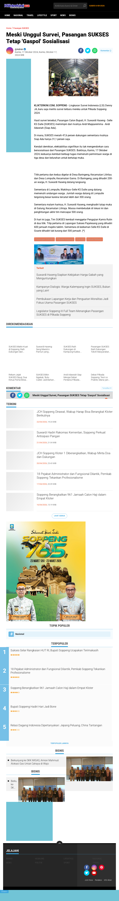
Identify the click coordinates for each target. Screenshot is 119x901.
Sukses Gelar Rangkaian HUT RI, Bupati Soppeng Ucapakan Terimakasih (60, 653)
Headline (39, 859)
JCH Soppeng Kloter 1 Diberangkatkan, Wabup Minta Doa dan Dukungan (70, 457)
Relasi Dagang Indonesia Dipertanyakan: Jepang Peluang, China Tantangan (59, 729)
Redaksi (100, 881)
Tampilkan (106, 389)
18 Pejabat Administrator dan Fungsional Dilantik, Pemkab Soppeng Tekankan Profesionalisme (72, 480)
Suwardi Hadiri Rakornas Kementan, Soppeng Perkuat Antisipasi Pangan (68, 436)
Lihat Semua (59, 516)
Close (4, 891)
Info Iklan (89, 885)
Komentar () (106, 50)
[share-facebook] (81, 50)
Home (7, 15)
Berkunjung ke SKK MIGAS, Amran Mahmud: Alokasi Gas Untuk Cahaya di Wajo (35, 763)
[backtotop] (59, 845)
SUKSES (81, 239)
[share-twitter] (87, 50)
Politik (38, 864)
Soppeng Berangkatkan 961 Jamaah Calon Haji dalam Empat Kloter (74, 498)
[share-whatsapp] (94, 50)
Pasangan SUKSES (25, 27)
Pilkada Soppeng (66, 239)
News (63, 15)
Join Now (89, 881)
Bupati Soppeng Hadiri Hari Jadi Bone (44, 708)
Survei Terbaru (96, 239)
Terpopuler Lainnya (59, 744)
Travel (30, 15)
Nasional (18, 15)
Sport (54, 15)
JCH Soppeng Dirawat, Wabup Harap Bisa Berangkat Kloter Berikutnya (73, 415)
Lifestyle (42, 15)
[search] (70, 6)
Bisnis (72, 15)
